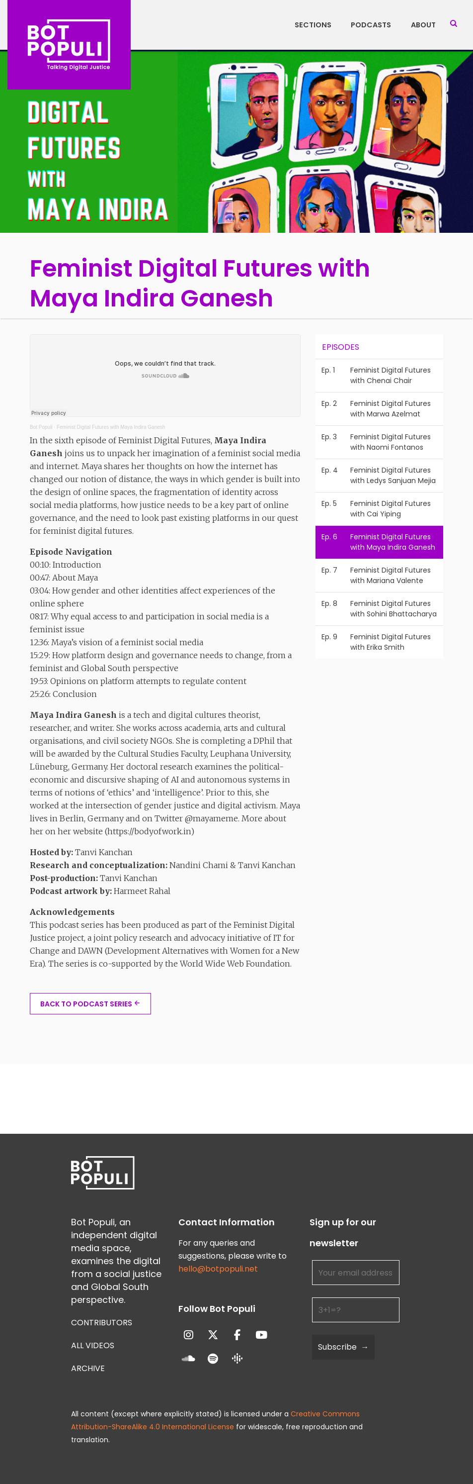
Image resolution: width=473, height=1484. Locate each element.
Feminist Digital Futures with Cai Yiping (390, 508)
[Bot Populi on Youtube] (261, 1335)
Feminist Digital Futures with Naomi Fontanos (390, 442)
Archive (88, 1368)
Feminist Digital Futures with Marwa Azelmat (390, 408)
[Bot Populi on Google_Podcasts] (237, 1359)
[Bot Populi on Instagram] (189, 1335)
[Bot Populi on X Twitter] (213, 1335)
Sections (313, 25)
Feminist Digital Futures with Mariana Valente (390, 575)
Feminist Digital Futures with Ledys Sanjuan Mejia (393, 475)
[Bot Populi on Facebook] (237, 1335)
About (423, 25)
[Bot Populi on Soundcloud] (189, 1359)
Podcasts (371, 25)
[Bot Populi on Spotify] (213, 1359)
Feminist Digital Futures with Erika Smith (390, 642)
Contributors (101, 1322)
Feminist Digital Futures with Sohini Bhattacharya (393, 608)
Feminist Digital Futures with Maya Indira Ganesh (111, 427)
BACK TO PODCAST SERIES (86, 1004)
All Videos (92, 1345)
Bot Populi (41, 427)
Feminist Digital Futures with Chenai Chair (390, 375)
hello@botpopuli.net (218, 1269)
